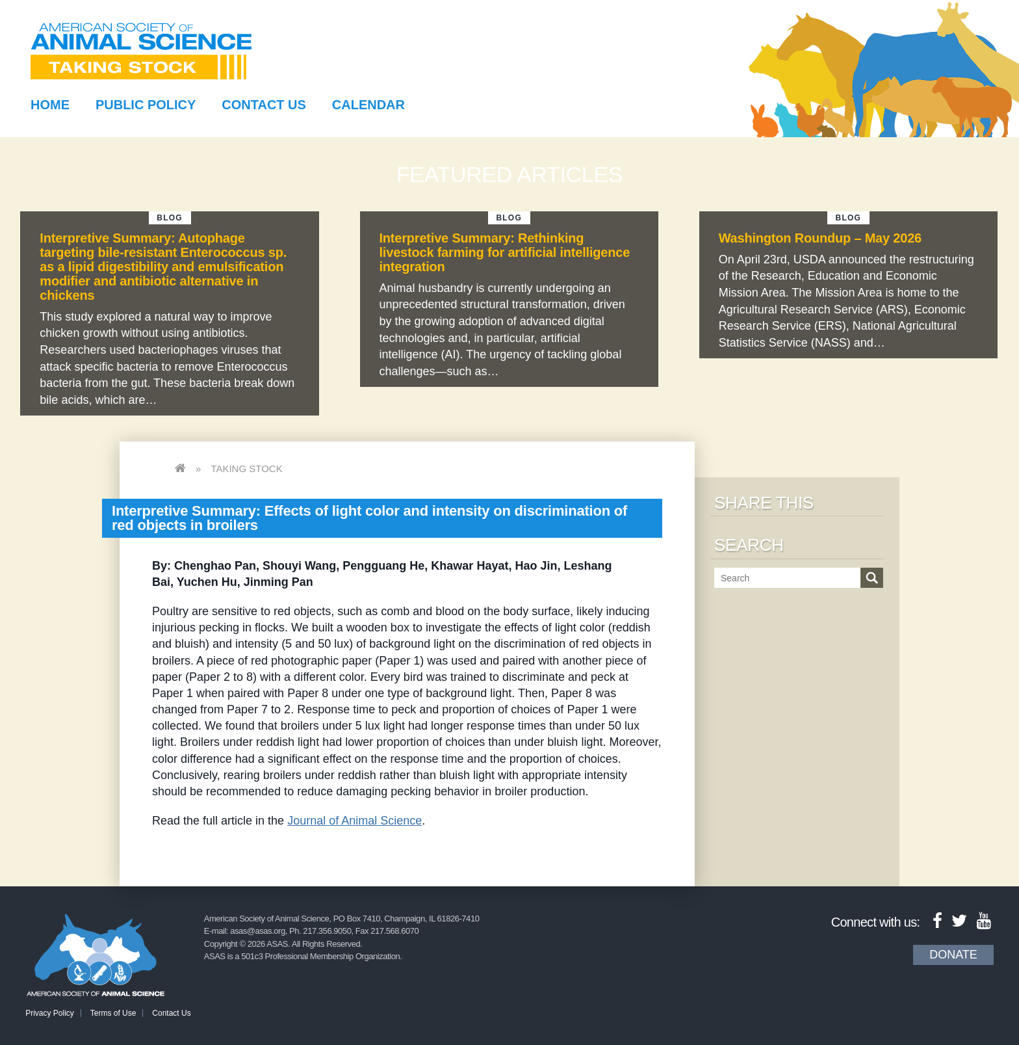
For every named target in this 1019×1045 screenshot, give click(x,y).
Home (50, 105)
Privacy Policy (49, 1013)
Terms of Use (113, 1013)
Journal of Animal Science (354, 820)
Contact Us (264, 105)
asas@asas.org (257, 931)
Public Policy (146, 105)
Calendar (368, 105)
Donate (953, 954)
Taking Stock (246, 468)
